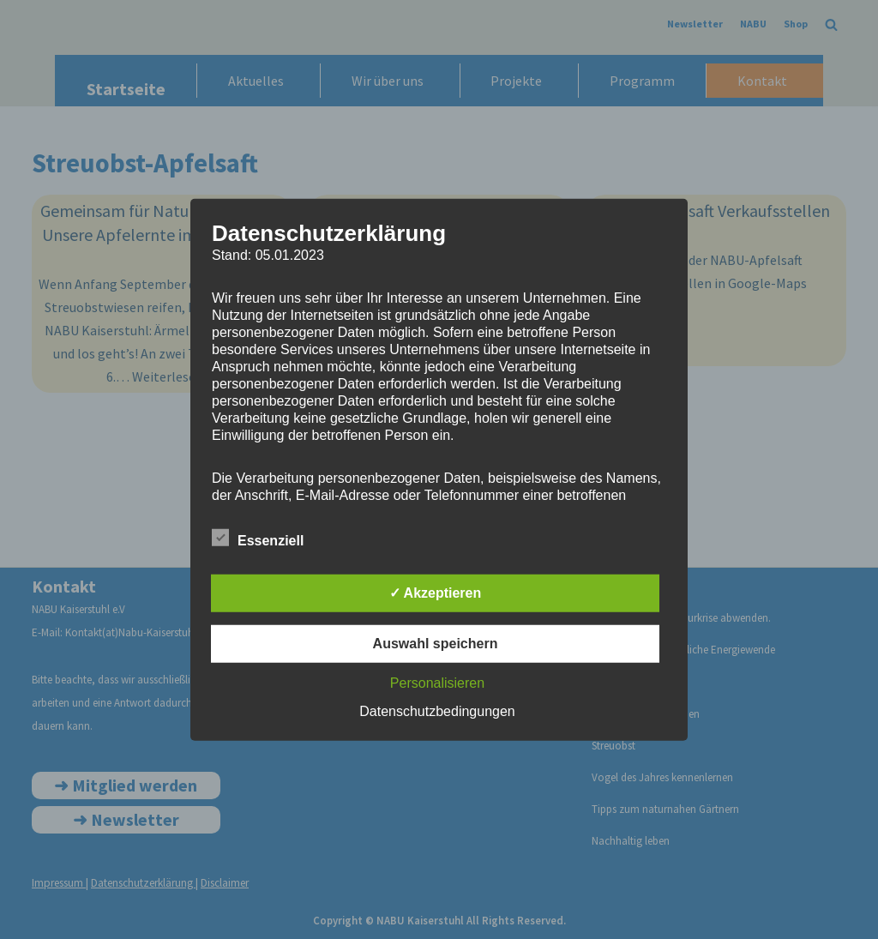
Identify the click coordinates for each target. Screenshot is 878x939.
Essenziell (258, 537)
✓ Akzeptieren (435, 593)
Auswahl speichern (435, 643)
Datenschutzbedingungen (436, 711)
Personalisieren (437, 683)
